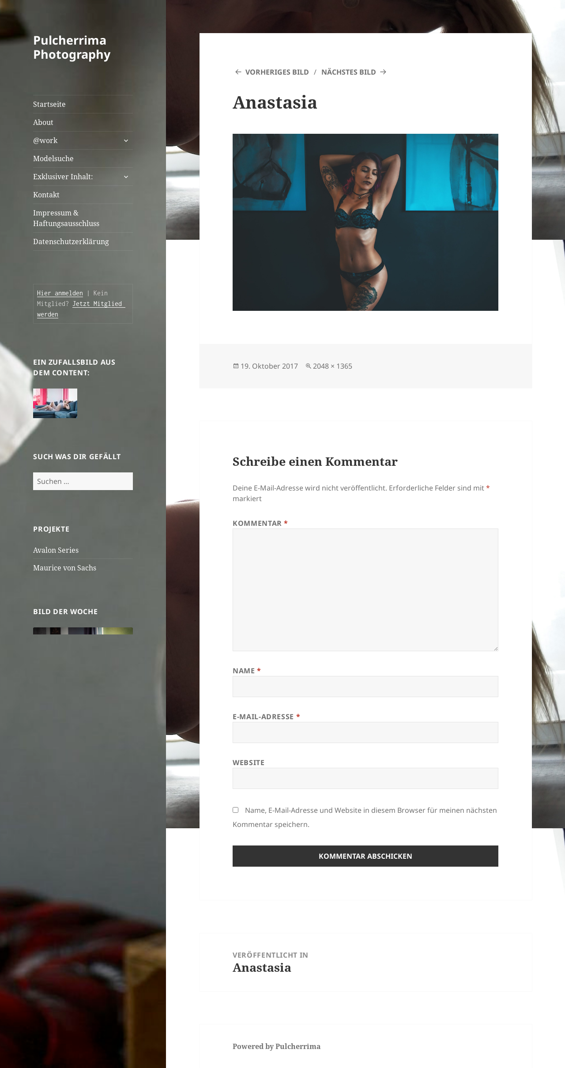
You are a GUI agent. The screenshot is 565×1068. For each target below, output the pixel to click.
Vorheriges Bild (277, 72)
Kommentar (260, 523)
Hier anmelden (60, 293)
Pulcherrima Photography (71, 47)
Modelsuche (53, 158)
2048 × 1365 (332, 366)
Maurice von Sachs (64, 568)
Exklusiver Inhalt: (63, 176)
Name (247, 671)
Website (248, 762)
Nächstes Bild (348, 72)
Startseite (49, 104)
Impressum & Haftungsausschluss (66, 218)
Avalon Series (56, 550)
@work (45, 140)
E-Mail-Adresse (266, 716)
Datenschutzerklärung (71, 241)
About (43, 122)
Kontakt (46, 195)
